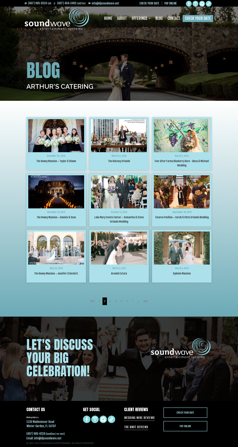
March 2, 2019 (119, 268)
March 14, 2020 (119, 156)
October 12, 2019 (119, 212)
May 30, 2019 (56, 268)
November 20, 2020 (56, 156)
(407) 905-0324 (35, 433)
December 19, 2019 (56, 212)
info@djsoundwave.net (47, 438)
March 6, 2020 (182, 156)
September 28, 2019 (181, 212)
